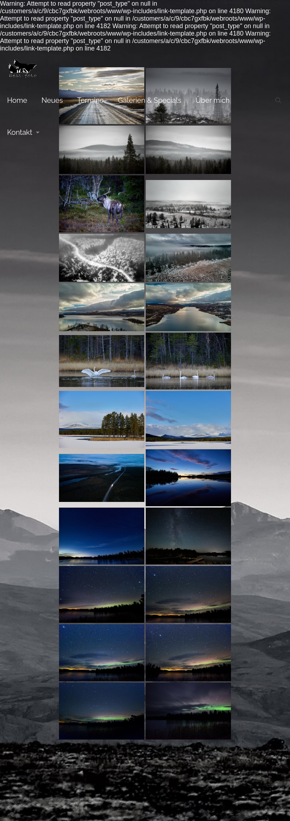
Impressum (225, 594)
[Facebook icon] (145, 604)
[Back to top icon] (145, 579)
